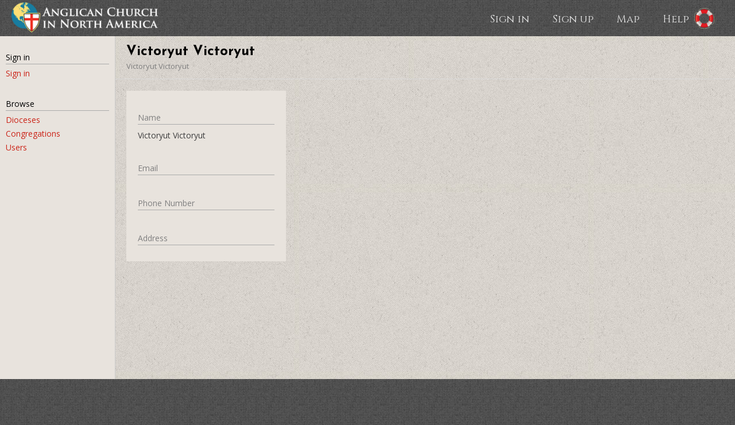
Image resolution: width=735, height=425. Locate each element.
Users (16, 147)
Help (676, 18)
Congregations (33, 133)
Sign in (509, 18)
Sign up (573, 18)
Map (628, 18)
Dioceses (23, 119)
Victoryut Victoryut (157, 66)
